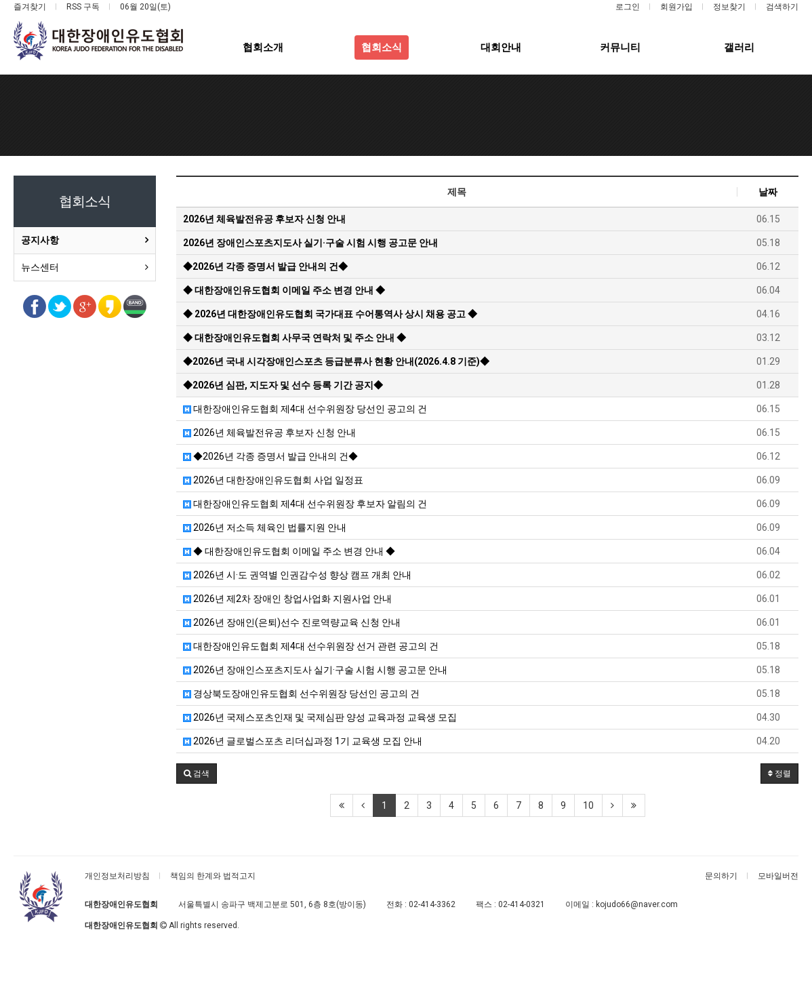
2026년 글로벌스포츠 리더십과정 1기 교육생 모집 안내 (302, 741)
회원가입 (676, 7)
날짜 (767, 191)
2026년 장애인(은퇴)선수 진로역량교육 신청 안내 (292, 622)
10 (588, 805)
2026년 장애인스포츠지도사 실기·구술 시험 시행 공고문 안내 (315, 669)
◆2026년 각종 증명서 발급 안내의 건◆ (270, 456)
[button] (196, 773)
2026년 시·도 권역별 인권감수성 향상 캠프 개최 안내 (297, 574)
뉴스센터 (40, 267)
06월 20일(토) (145, 7)
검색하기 (782, 7)
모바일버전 (778, 876)
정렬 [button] (779, 773)
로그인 (627, 7)
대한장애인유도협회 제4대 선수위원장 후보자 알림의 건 (305, 503)
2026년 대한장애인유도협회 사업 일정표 (273, 480)
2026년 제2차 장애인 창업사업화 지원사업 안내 (287, 598)
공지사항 (40, 240)
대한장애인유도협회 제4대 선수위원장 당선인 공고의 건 (305, 408)
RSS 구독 (83, 7)
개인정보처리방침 (117, 876)
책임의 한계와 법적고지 (213, 876)
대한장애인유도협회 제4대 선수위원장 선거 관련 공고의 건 (311, 646)
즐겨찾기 (30, 7)
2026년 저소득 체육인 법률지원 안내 (264, 527)
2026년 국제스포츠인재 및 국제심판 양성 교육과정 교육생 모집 (320, 717)
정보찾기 (729, 7)
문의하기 (721, 876)
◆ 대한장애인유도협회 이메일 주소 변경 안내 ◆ (289, 551)
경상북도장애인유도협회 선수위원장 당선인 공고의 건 (301, 693)
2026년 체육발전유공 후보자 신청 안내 (269, 432)
